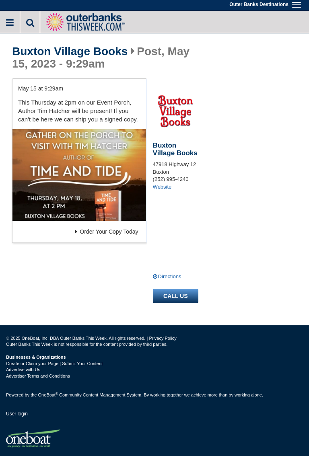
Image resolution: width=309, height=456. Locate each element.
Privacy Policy (162, 338)
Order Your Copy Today (106, 231)
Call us (175, 296)
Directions (169, 276)
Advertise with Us (23, 369)
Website (162, 187)
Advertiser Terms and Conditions (38, 376)
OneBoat (48, 394)
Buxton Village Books (70, 51)
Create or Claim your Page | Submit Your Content (54, 363)
